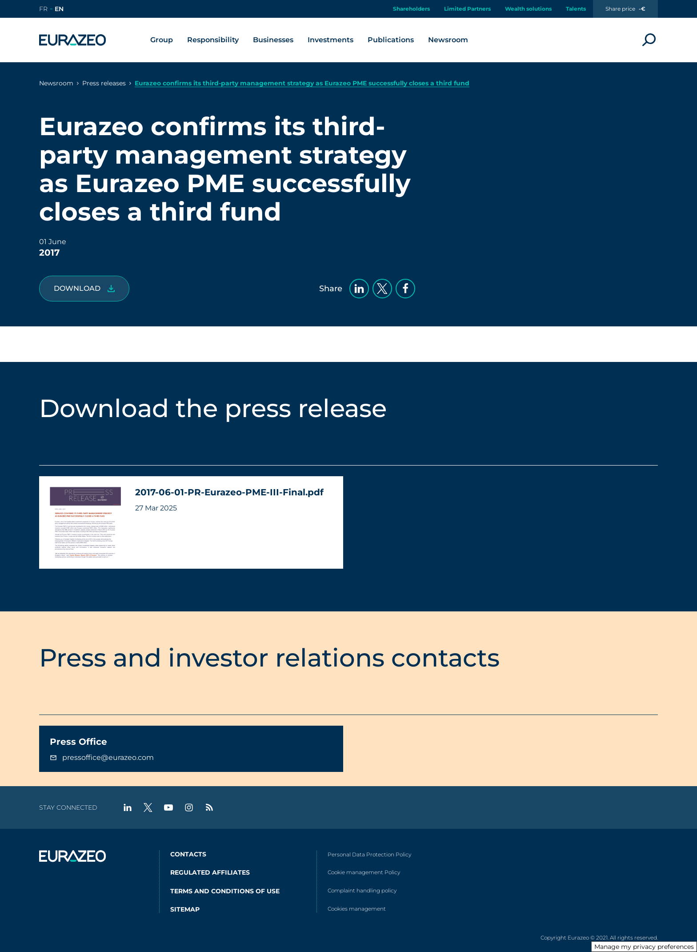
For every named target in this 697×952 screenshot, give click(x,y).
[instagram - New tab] (189, 807)
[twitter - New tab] (148, 807)
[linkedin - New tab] (127, 807)
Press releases (104, 83)
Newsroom (56, 83)
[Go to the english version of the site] (59, 9)
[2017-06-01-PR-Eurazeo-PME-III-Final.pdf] (84, 288)
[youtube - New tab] (168, 807)
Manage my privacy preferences (644, 947)
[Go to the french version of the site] (43, 9)
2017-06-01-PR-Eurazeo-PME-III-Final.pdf (229, 492)
